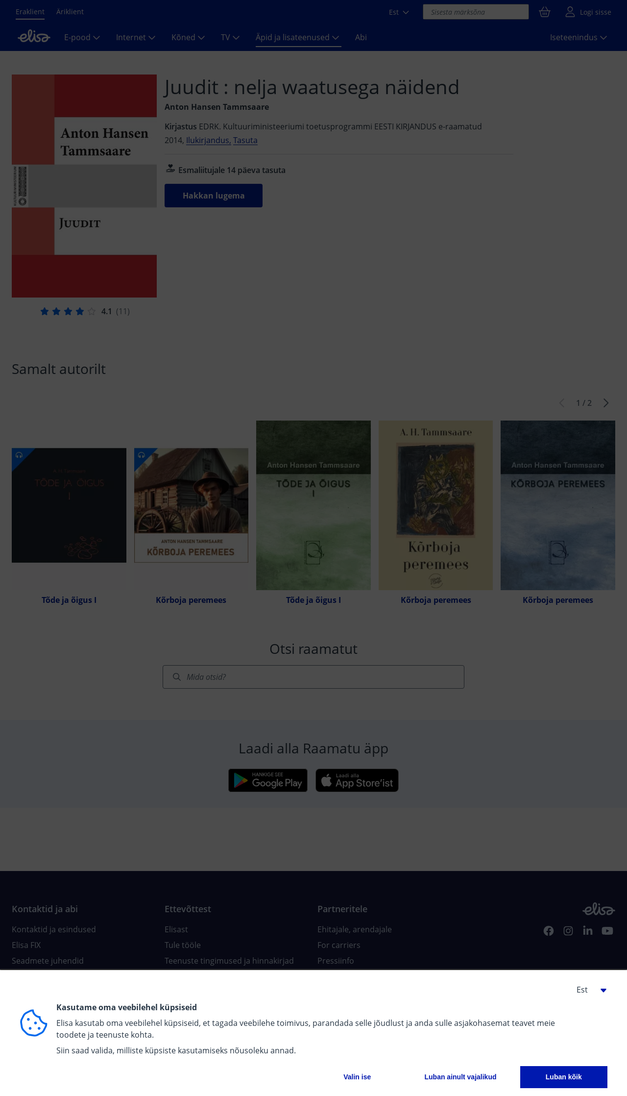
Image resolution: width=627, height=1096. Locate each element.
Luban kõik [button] (564, 1077)
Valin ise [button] (357, 1077)
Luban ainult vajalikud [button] (460, 1077)
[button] (587, 989)
